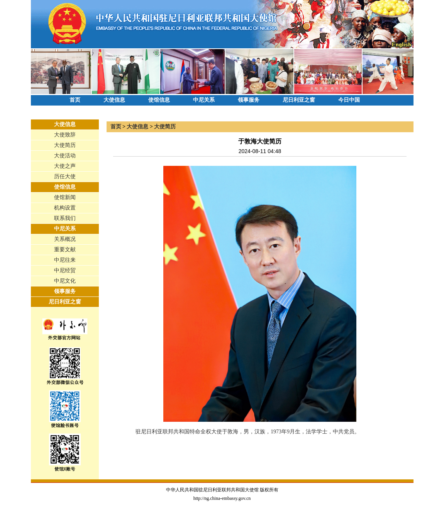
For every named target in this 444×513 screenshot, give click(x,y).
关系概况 (65, 239)
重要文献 (65, 249)
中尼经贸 (65, 270)
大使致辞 (65, 135)
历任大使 (65, 176)
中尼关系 (204, 100)
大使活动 (65, 156)
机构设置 (65, 208)
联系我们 (65, 218)
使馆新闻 (65, 197)
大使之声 (65, 166)
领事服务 (248, 100)
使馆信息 (159, 100)
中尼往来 (65, 260)
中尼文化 (65, 281)
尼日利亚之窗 (299, 100)
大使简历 (65, 145)
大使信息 (114, 100)
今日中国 (349, 100)
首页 (74, 100)
